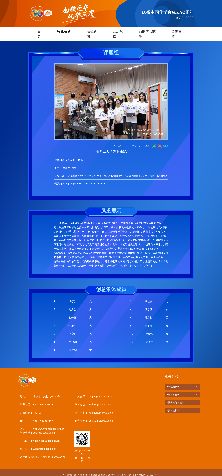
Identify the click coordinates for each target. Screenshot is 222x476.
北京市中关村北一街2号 (40, 391)
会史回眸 (177, 31)
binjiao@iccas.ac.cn (43, 451)
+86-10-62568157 (36, 415)
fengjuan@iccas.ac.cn (94, 415)
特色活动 (62, 31)
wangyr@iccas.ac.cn (38, 443)
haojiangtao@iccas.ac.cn (95, 391)
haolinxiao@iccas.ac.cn (40, 435)
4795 (135, 141)
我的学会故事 (147, 31)
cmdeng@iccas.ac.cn (93, 399)
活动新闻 (91, 31)
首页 (38, 31)
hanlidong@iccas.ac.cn (94, 407)
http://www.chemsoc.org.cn (42, 423)
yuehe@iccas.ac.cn (37, 427)
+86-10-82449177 (36, 399)
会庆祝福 (117, 31)
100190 (31, 407)
